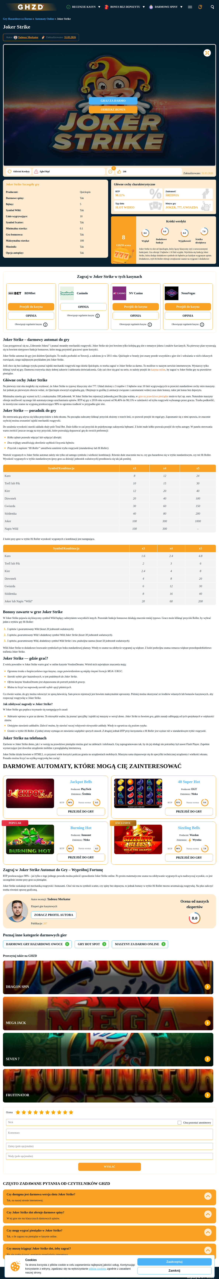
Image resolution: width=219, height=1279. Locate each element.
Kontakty (16, 1225)
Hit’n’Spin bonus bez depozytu (200, 1177)
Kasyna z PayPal (157, 1171)
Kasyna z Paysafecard (157, 1204)
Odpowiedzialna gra (160, 1225)
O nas (28, 1225)
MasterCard (157, 1182)
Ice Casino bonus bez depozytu (201, 1205)
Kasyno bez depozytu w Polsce (200, 1166)
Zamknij (174, 1270)
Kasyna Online (69, 1164)
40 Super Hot (189, 782)
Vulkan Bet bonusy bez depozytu (200, 1186)
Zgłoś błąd (15, 172)
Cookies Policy (9, 1254)
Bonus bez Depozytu (125, 7)
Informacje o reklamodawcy (191, 1225)
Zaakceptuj (174, 1261)
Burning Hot (81, 828)
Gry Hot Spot (89, 944)
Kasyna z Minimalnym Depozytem (69, 1192)
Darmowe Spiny (166, 7)
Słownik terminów (53, 1225)
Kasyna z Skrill (157, 1188)
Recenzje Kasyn (113, 1164)
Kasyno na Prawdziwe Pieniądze (69, 1183)
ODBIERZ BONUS (117, 109)
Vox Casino (113, 1182)
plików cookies (97, 1268)
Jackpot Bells (81, 782)
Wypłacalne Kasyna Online (69, 1173)
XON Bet (113, 1193)
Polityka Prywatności (26, 1254)
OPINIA (31, 315)
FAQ (37, 1225)
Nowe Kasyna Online (69, 1199)
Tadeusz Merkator (28, 37)
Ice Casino (113, 1177)
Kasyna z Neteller (156, 1199)
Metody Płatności (156, 1164)
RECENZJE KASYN (83, 7)
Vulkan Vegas (113, 1199)
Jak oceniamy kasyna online (83, 1225)
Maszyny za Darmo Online (137, 944)
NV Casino (113, 1171)
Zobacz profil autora (55, 914)
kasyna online (158, 369)
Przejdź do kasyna (31, 306)
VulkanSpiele (113, 1188)
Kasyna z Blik (157, 1177)
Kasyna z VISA (157, 1193)
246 (70, 171)
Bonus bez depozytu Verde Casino (201, 1196)
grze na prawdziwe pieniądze (153, 396)
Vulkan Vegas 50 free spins (200, 1215)
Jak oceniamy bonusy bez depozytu (124, 1225)
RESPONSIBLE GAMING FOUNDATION (199, 1243)
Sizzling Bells (189, 828)
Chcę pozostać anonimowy (197, 1014)
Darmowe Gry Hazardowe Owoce (34, 944)
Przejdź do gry (81, 811)
